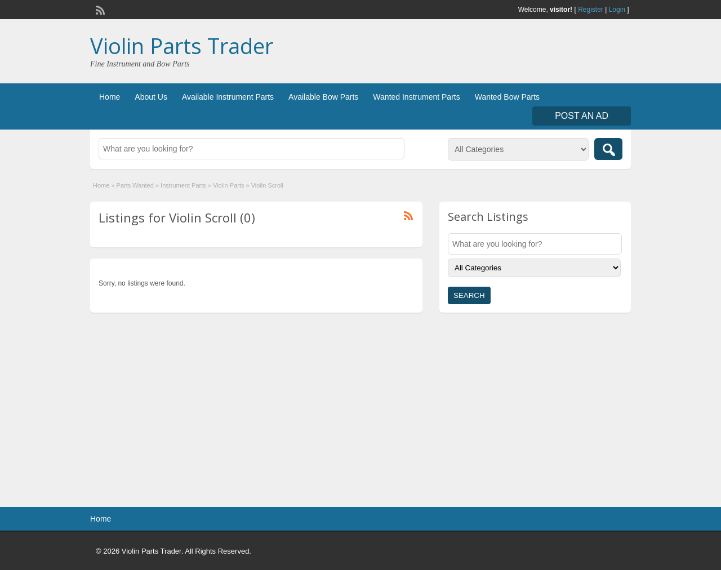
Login (617, 10)
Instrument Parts (183, 185)
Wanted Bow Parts (507, 96)
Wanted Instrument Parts (416, 96)
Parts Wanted (135, 185)
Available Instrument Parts (228, 96)
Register (590, 10)
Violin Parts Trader (181, 45)
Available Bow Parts (323, 96)
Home (109, 96)
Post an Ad (581, 116)
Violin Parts (228, 185)
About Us (151, 96)
